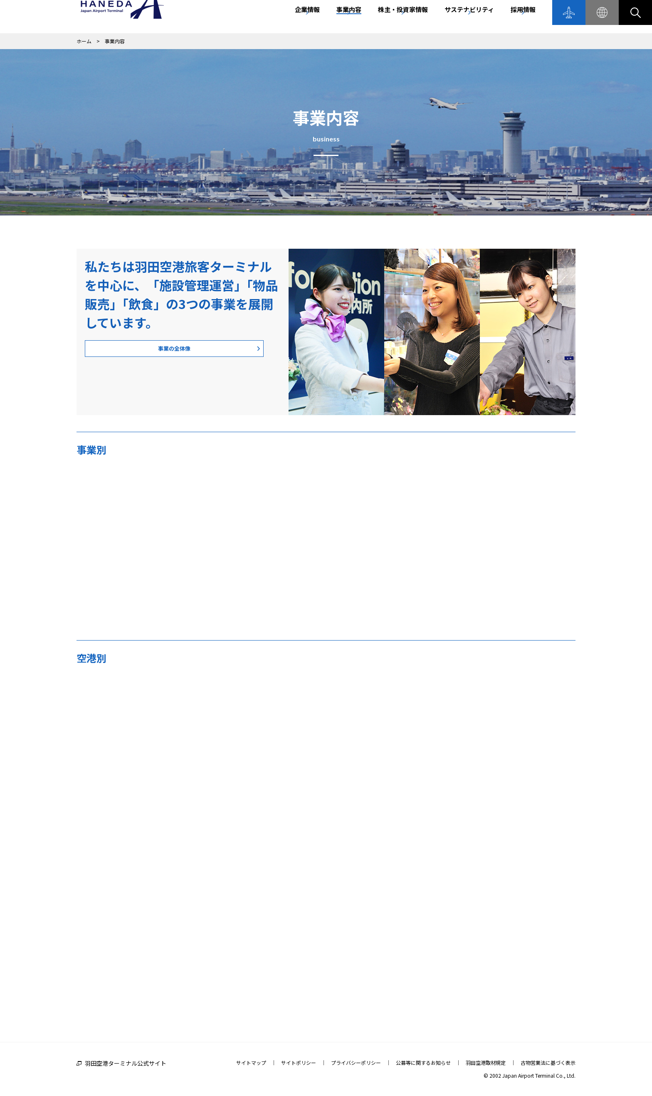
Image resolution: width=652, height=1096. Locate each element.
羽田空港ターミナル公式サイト (125, 1063)
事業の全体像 (135, 351)
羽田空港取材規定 (486, 1062)
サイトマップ (251, 1062)
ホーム (84, 41)
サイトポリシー (298, 1062)
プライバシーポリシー (356, 1062)
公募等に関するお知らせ (423, 1062)
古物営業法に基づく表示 (548, 1062)
